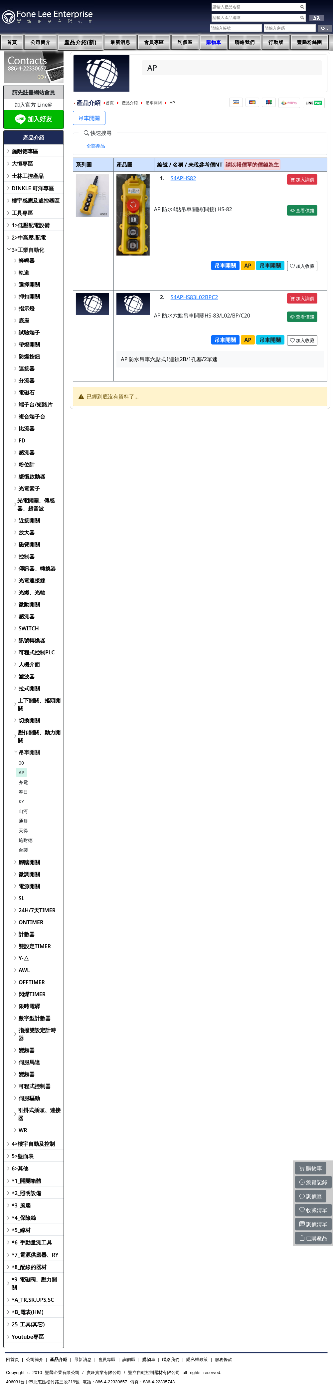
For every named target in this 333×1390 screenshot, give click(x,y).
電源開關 (29, 886)
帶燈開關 (29, 344)
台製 (23, 850)
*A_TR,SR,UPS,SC (33, 1299)
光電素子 (29, 488)
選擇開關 (29, 284)
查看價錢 (302, 210)
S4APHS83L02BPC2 (194, 297)
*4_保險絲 (24, 1217)
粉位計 (27, 464)
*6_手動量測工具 (32, 1242)
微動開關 (29, 604)
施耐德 (26, 840)
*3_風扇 (21, 1205)
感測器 (27, 452)
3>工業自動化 (28, 250)
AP (21, 772)
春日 (23, 792)
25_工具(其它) (28, 1324)
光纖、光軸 (32, 592)
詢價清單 (313, 1224)
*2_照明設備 (26, 1193)
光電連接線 (32, 580)
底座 (24, 320)
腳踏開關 (29, 862)
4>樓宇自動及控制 (33, 1143)
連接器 (27, 368)
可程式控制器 (35, 1086)
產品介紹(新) (80, 42)
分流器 (27, 380)
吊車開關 (29, 752)
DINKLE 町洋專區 (33, 188)
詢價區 (185, 42)
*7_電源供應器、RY (35, 1254)
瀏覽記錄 (313, 1182)
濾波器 (27, 676)
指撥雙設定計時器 (37, 1034)
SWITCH (29, 628)
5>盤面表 (23, 1156)
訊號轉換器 (32, 640)
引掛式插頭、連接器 (39, 1114)
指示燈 (27, 308)
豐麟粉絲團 (309, 42)
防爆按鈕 (29, 356)
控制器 (27, 556)
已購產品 (313, 1238)
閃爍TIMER (32, 994)
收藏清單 (313, 1210)
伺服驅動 (29, 1098)
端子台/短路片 (36, 404)
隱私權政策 (197, 1359)
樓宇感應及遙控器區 (36, 200)
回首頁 (12, 1359)
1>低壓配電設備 (31, 225)
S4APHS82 (183, 178)
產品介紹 (130, 103)
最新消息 (120, 42)
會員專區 (154, 42)
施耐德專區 (25, 151)
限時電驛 (29, 1006)
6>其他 (20, 1168)
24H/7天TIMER (37, 910)
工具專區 (22, 213)
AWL (24, 970)
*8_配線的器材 (29, 1267)
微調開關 (29, 874)
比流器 (27, 428)
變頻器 (27, 1050)
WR (23, 1130)
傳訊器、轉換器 (37, 568)
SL (22, 898)
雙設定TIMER (35, 946)
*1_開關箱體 (26, 1180)
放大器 (27, 532)
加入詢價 (302, 179)
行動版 (275, 42)
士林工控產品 (28, 176)
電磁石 (27, 392)
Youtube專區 (28, 1336)
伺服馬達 (29, 1062)
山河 (23, 811)
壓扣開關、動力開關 (39, 736)
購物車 (213, 42)
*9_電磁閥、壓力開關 (34, 1283)
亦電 (23, 782)
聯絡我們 (245, 42)
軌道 (24, 272)
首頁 (12, 42)
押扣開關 (29, 296)
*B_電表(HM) (27, 1312)
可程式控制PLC (37, 652)
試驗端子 (29, 332)
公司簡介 (41, 42)
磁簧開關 (29, 544)
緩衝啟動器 (32, 476)
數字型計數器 (35, 1018)
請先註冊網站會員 (33, 92)
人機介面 (29, 664)
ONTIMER (31, 922)
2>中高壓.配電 (29, 237)
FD (22, 440)
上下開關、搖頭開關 (39, 704)
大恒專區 (22, 163)
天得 (23, 830)
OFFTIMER (32, 982)
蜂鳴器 (27, 260)
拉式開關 (29, 688)
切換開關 (29, 720)
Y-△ (24, 958)
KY (21, 801)
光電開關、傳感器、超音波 (36, 504)
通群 (23, 821)
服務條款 (223, 1359)
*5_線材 (21, 1230)
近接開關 (29, 520)
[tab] (95, 146)
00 (21, 763)
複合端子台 (32, 416)
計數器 (27, 934)
